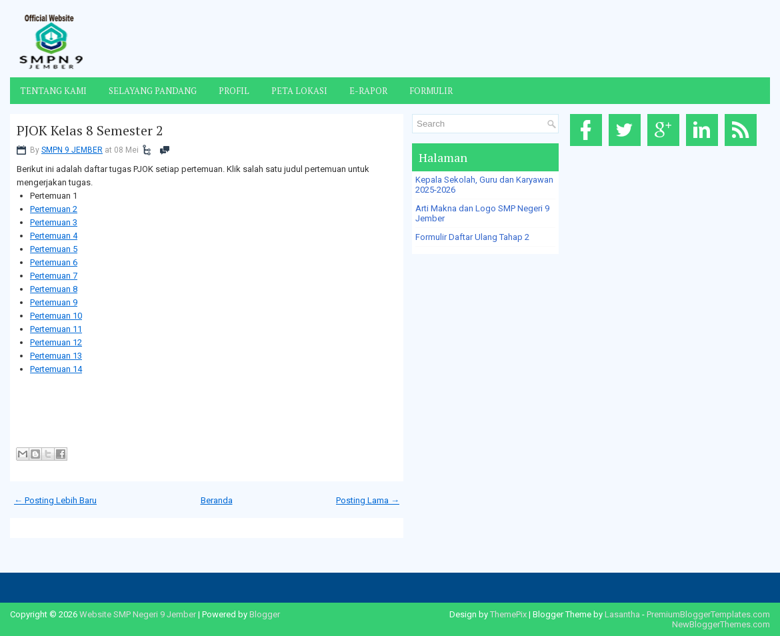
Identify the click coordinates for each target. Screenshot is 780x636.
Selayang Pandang (153, 91)
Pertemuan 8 (53, 289)
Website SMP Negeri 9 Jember (137, 614)
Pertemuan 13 (56, 356)
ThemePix (508, 614)
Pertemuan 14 (56, 369)
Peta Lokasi (299, 91)
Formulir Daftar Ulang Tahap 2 (472, 237)
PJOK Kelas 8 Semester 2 (90, 130)
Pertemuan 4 (53, 236)
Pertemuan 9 (53, 302)
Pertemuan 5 (53, 249)
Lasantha (622, 614)
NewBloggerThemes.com (721, 624)
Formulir (431, 91)
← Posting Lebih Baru (55, 500)
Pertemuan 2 (53, 209)
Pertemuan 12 (56, 342)
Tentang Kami (53, 91)
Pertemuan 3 (53, 222)
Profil (234, 91)
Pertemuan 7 (53, 276)
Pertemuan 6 (53, 262)
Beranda (217, 500)
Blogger (264, 614)
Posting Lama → (367, 500)
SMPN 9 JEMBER (72, 150)
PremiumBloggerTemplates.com (708, 614)
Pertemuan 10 (56, 316)
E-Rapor (368, 91)
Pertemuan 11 (56, 329)
